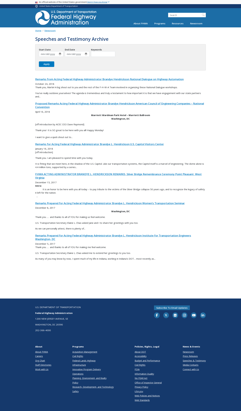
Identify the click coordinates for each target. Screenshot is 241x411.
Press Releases (190, 356)
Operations (77, 373)
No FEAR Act (141, 378)
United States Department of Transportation (58, 6)
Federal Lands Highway (84, 360)
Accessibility (140, 356)
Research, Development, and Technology (93, 386)
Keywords (96, 49)
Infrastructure (79, 364)
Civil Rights (77, 356)
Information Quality (144, 373)
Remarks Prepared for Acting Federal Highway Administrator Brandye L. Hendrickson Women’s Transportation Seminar (110, 203)
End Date (70, 49)
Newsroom (196, 23)
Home (38, 30)
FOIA (137, 369)
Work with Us (41, 369)
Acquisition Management (84, 351)
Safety (75, 391)
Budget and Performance (147, 360)
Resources (178, 23)
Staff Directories (43, 364)
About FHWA (141, 23)
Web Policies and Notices (147, 395)
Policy (75, 382)
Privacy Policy (141, 386)
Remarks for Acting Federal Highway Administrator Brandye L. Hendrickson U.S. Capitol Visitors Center (99, 144)
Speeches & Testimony (194, 360)
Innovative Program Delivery (86, 369)
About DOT (140, 351)
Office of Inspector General (148, 382)
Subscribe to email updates (172, 307)
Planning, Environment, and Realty (89, 378)
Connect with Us (191, 369)
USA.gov (139, 391)
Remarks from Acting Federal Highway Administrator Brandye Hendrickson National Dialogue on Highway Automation (109, 79)
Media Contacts (190, 364)
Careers (39, 356)
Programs (159, 23)
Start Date (45, 49)
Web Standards (142, 400)
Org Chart (40, 360)
